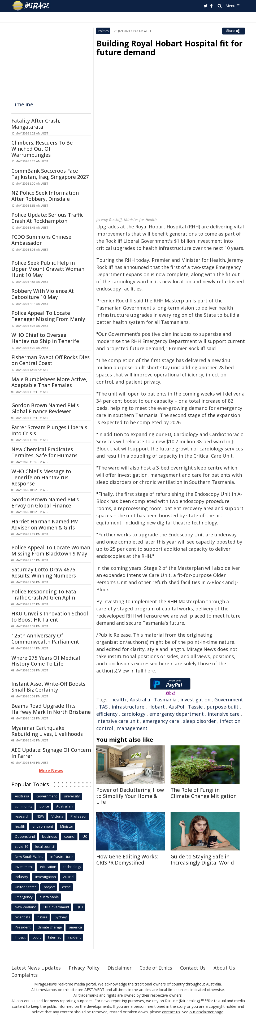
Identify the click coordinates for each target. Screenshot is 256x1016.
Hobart (156, 707)
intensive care (224, 714)
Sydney (61, 917)
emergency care (161, 721)
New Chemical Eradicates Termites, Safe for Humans (44, 452)
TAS (103, 707)
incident (74, 937)
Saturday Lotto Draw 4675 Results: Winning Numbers (43, 572)
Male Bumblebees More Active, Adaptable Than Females (49, 382)
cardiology (133, 714)
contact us (171, 1011)
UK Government (56, 907)
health (118, 699)
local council (45, 846)
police (44, 806)
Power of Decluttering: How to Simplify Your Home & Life (130, 796)
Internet (54, 937)
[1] (202, 1000)
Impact (20, 937)
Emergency (24, 897)
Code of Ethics (156, 968)
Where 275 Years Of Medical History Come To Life (45, 660)
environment (42, 826)
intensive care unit (117, 721)
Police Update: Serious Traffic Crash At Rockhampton (47, 217)
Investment (24, 866)
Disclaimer (119, 968)
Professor (79, 816)
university (72, 796)
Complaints (24, 975)
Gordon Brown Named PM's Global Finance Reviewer (45, 408)
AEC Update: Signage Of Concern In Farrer (51, 752)
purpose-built (222, 707)
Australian (64, 806)
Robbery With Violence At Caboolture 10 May (42, 294)
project (49, 886)
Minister (66, 826)
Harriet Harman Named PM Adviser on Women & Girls (45, 524)
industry (21, 876)
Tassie (195, 707)
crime (66, 886)
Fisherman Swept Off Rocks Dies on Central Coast (50, 360)
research (22, 816)
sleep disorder (199, 721)
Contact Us (193, 968)
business (49, 836)
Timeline (22, 104)
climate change (50, 927)
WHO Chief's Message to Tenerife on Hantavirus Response (41, 477)
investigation (195, 699)
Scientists (22, 917)
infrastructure (128, 707)
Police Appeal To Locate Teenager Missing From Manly (48, 316)
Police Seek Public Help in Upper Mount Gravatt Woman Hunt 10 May (47, 269)
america (75, 927)
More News (51, 771)
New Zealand (25, 907)
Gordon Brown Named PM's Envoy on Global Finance (45, 502)
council (69, 836)
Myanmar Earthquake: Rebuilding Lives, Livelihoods (47, 730)
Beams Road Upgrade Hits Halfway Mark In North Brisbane (51, 708)
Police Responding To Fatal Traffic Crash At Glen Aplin (44, 594)
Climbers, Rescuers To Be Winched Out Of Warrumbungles (42, 148)
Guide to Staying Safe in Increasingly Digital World (202, 859)
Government (228, 699)
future (42, 917)
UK (85, 836)
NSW (40, 816)
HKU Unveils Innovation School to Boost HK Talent (49, 616)
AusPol (176, 707)
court (37, 937)
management (132, 728)
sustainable (49, 897)
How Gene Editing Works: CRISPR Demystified (127, 859)
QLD (79, 907)
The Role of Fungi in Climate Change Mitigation (204, 793)
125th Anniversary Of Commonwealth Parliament (45, 638)
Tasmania (165, 699)
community (23, 806)
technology (72, 866)
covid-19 (21, 846)
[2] (206, 1000)
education (48, 866)
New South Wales (29, 856)
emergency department (176, 714)
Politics (103, 31)
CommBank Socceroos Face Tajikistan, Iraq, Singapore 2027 (50, 173)
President (23, 927)
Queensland (25, 836)
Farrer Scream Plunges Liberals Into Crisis (49, 430)
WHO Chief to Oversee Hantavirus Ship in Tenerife (45, 338)
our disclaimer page (206, 1011)
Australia (140, 699)
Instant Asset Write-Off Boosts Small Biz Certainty (48, 686)
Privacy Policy (84, 968)
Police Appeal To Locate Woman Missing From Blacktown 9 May (50, 550)
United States (26, 886)
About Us (224, 968)
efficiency (107, 714)
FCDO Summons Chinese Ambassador (41, 239)
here (150, 670)
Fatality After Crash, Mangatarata (35, 123)
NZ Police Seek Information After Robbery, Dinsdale (45, 195)
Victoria (57, 816)
